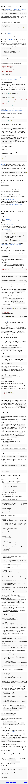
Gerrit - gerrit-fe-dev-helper (16, 204)
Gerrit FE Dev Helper (10, 199)
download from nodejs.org (15, 77)
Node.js (10, 39)
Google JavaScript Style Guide (13, 414)
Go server (6, 187)
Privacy (11, 782)
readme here (19, 208)
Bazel (9, 33)
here (12, 35)
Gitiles (7, 782)
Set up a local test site (7, 219)
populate (9, 220)
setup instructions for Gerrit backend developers (16, 9)
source (25, 782)
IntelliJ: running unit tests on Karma (12, 321)
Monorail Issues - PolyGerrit (10, 731)
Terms (14, 782)
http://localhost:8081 (18, 187)
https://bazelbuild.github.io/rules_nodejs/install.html (11, 110)
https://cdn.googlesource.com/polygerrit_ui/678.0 (11, 244)
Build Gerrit (5, 218)
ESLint (18, 419)
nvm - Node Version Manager (10, 79)
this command (10, 224)
